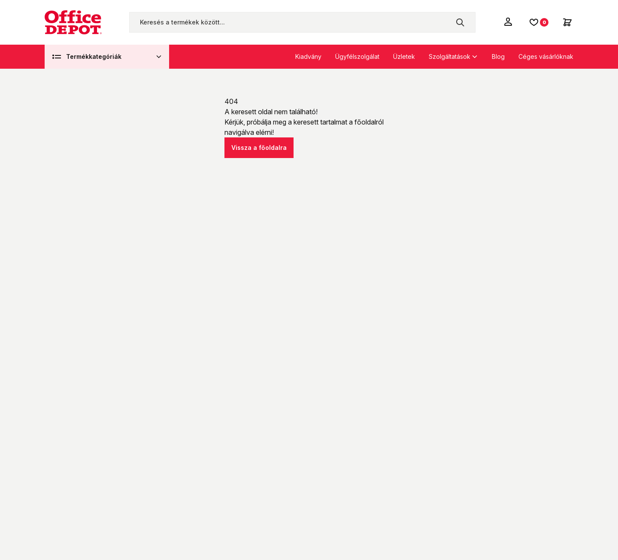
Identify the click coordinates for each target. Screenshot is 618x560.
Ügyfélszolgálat (357, 56)
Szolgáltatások (449, 56)
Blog (498, 56)
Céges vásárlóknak (545, 56)
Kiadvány (308, 56)
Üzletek (404, 56)
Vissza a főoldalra (259, 147)
